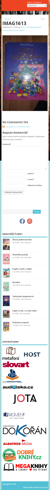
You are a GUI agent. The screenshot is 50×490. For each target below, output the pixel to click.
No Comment (26, 243)
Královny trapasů (20, 322)
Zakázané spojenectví (23, 296)
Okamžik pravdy (20, 254)
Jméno (31, 173)
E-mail (31, 179)
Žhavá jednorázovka (22, 239)
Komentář (6, 144)
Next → (43, 19)
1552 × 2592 (25, 27)
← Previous (6, 19)
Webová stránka (35, 185)
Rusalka (16, 282)
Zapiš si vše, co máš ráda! (24, 310)
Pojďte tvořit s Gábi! (22, 269)
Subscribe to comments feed (17, 126)
